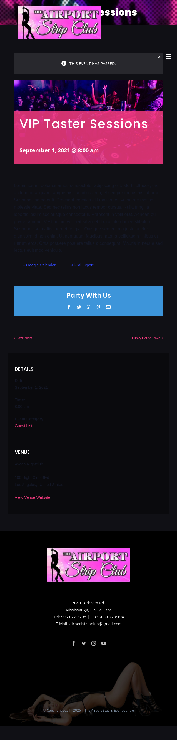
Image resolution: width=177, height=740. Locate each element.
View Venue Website (32, 497)
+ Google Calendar (39, 265)
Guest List (23, 425)
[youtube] (103, 643)
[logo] (59, 7)
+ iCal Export (82, 265)
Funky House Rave (146, 338)
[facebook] (73, 643)
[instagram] (93, 643)
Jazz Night (24, 338)
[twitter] (83, 643)
